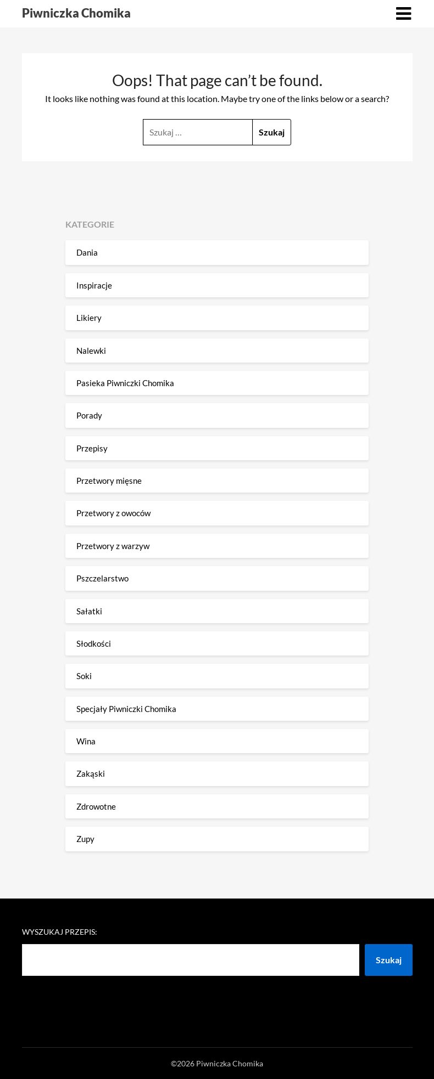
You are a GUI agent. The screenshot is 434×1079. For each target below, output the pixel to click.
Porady (89, 415)
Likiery (89, 318)
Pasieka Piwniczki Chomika (125, 383)
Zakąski (90, 773)
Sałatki (89, 611)
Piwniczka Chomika (76, 12)
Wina (86, 741)
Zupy (85, 839)
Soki (84, 676)
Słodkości (93, 643)
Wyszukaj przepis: (59, 931)
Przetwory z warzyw (112, 546)
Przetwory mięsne (109, 480)
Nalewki (91, 350)
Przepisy (92, 448)
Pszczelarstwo (102, 578)
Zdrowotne (96, 806)
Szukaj (389, 959)
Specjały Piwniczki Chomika (126, 709)
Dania (87, 252)
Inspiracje (94, 285)
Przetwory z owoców (113, 513)
